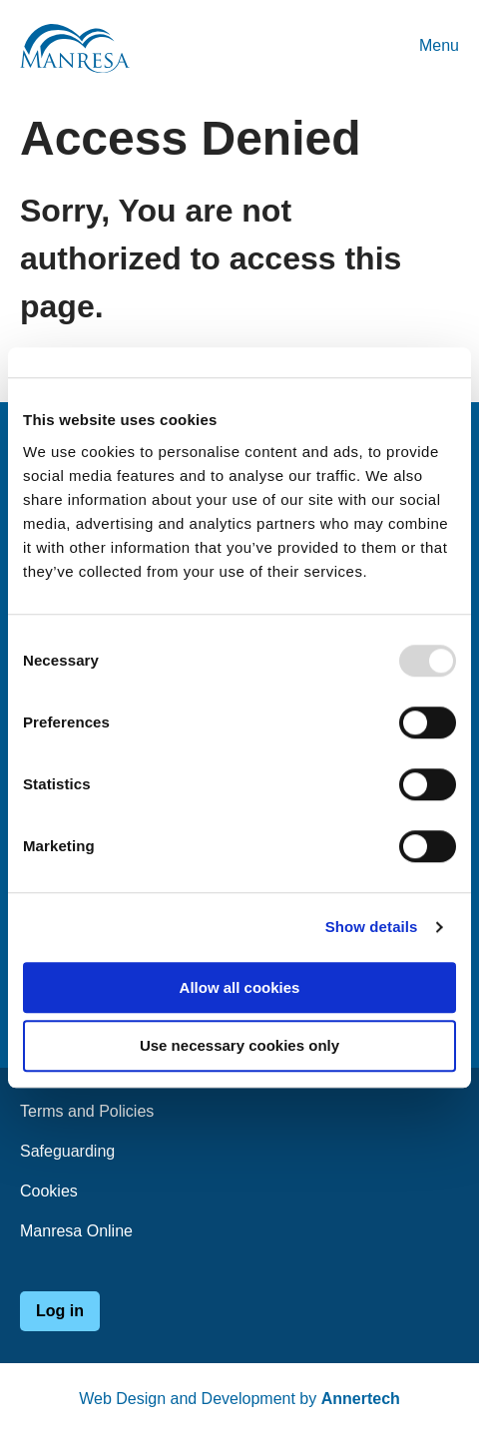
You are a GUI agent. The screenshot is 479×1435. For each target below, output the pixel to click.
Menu (439, 45)
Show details (371, 926)
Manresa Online (76, 1230)
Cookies (49, 1191)
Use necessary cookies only (239, 1046)
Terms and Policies (87, 1111)
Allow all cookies (240, 987)
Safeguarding (67, 1151)
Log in (60, 1310)
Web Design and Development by (239, 1398)
